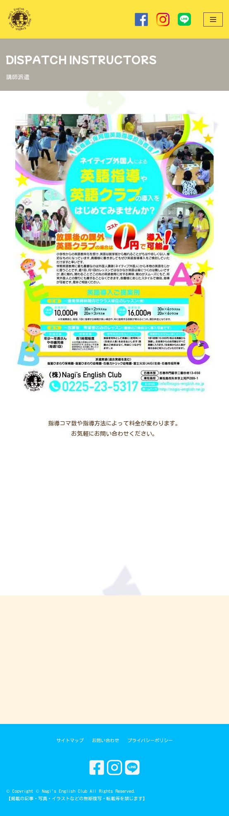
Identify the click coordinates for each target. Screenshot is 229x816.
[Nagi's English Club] (19, 19)
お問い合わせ (105, 740)
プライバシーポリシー (150, 740)
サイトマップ (69, 740)
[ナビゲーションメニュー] (213, 19)
